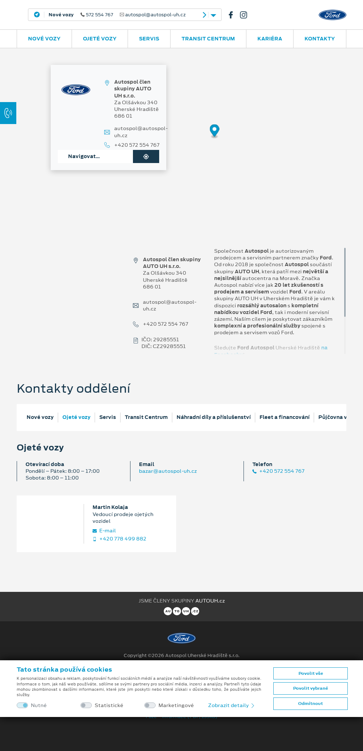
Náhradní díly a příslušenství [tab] (214, 417)
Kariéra (269, 38)
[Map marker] (214, 131)
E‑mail (104, 530)
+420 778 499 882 (119, 539)
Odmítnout (310, 703)
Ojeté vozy (100, 38)
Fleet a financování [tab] (284, 417)
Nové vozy (44, 38)
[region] (181, 136)
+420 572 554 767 (137, 145)
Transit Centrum (208, 38)
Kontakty (320, 38)
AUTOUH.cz (210, 600)
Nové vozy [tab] (40, 417)
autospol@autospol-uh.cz (141, 132)
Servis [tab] (107, 417)
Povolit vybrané (310, 688)
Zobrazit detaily (232, 705)
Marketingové (176, 705)
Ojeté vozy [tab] (76, 417)
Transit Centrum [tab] (146, 417)
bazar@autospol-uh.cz (168, 471)
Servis (149, 38)
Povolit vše (310, 673)
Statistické (109, 705)
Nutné (39, 705)
